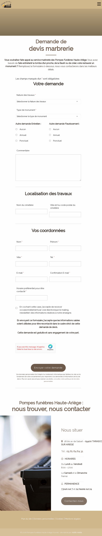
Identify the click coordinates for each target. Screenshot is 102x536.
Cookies (59, 519)
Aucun (23, 129)
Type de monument (26, 110)
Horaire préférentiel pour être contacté (30, 290)
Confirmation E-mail (60, 273)
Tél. (52, 257)
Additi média (77, 532)
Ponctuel (24, 141)
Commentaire (23, 150)
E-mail (20, 273)
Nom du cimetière (25, 205)
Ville (19, 257)
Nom (19, 242)
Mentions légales (73, 519)
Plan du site (26, 519)
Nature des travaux (26, 95)
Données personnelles (44, 519)
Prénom (54, 242)
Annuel (23, 135)
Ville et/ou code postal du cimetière (62, 206)
